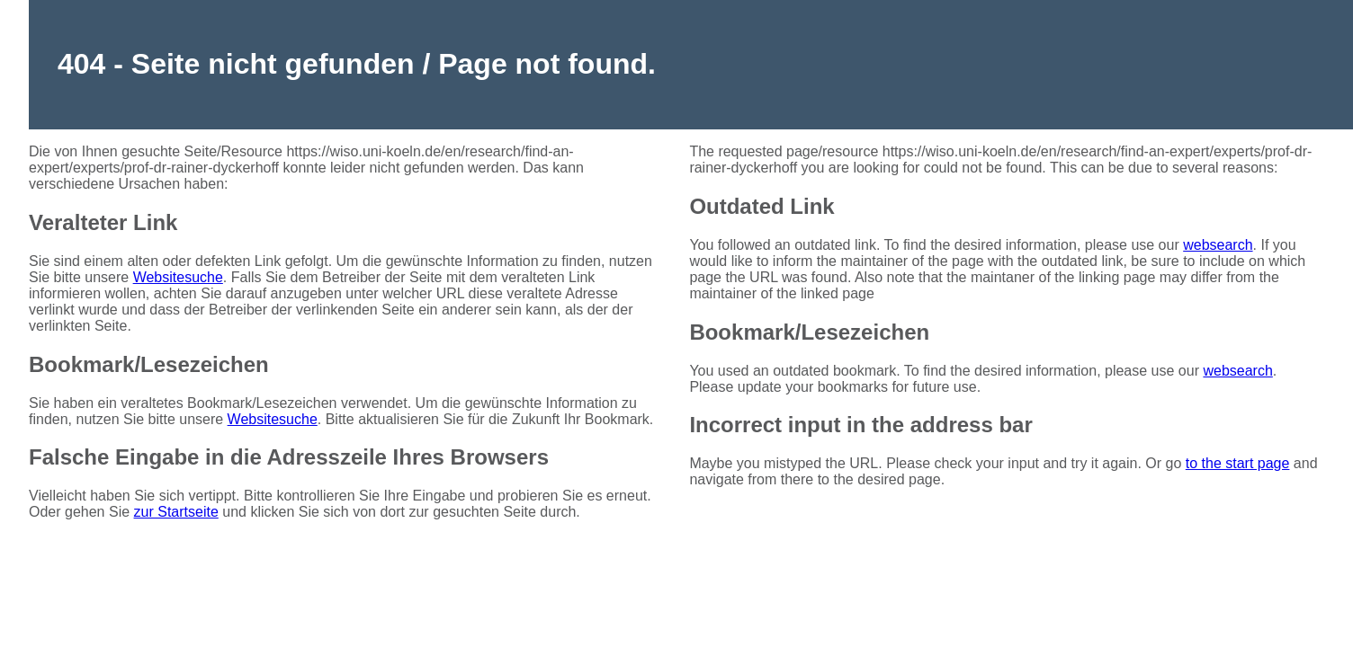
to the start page (1238, 463)
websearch (1217, 245)
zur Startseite (176, 511)
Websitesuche (178, 277)
